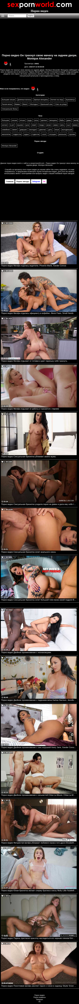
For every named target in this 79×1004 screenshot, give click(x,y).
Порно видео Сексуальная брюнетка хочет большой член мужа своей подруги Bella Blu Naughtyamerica (39, 600)
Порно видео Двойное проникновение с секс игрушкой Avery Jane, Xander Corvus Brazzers (39, 747)
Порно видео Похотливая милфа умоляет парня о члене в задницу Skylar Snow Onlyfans (39, 986)
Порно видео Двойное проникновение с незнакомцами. (26, 652)
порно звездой (68, 173)
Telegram (39, 999)
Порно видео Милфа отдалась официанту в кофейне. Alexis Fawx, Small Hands (37, 313)
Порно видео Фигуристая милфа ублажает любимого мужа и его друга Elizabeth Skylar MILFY (39, 843)
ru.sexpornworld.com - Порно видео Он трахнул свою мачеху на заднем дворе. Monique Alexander (52, 164)
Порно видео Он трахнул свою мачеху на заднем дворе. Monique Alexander (39, 57)
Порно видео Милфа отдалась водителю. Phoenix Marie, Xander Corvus (33, 266)
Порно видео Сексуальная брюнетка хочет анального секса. (28, 552)
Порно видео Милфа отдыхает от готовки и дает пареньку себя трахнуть (34, 361)
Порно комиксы (39, 997)
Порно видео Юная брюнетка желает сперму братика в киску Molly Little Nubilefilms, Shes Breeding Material (39, 891)
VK (39, 1002)
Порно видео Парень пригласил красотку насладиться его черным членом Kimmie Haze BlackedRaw (39, 938)
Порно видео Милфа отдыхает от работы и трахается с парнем (30, 409)
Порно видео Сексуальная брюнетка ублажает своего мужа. (28, 456)
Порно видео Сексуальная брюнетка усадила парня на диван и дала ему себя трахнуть (39, 504)
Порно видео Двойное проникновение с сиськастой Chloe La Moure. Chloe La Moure (39, 795)
